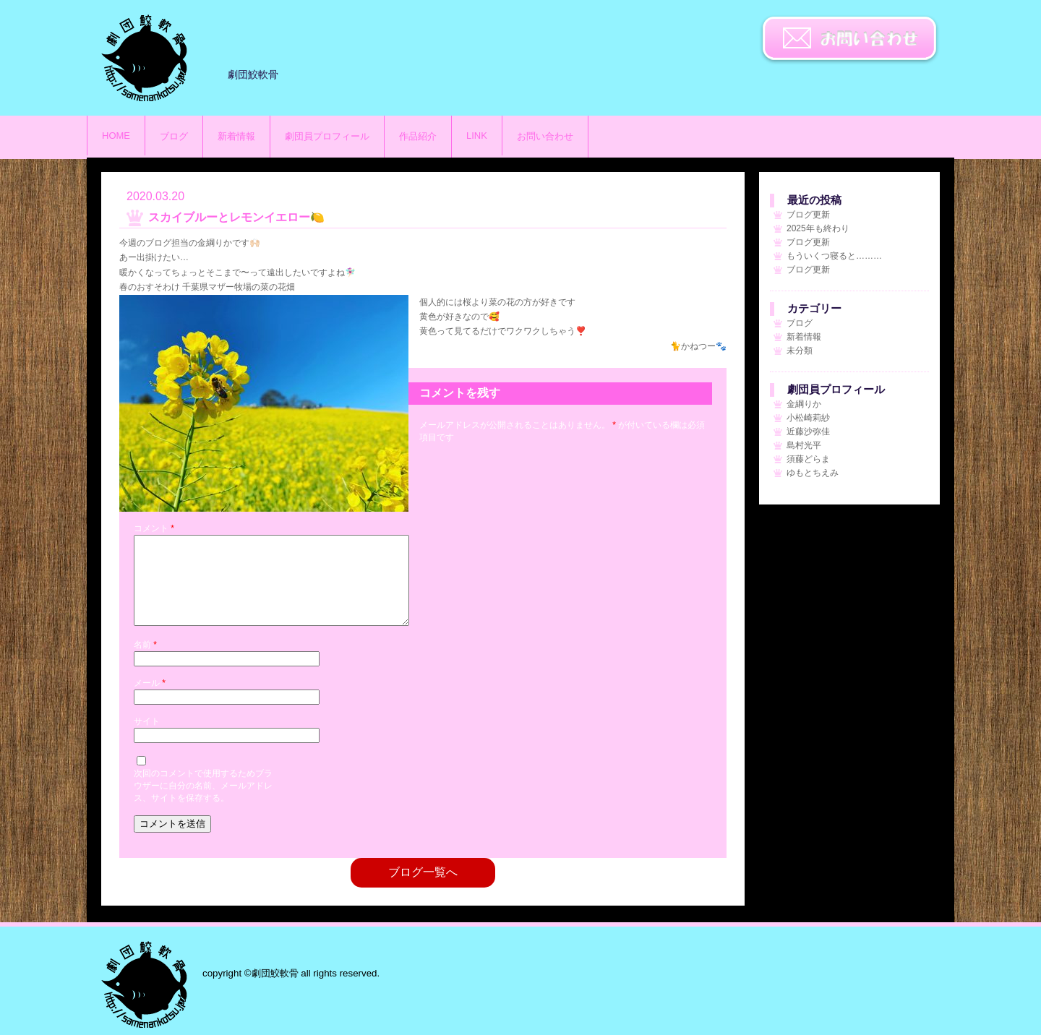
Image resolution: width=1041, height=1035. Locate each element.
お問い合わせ (849, 39)
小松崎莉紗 (808, 418)
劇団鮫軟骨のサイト (144, 57)
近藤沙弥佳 (808, 431)
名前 (145, 662)
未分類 (800, 350)
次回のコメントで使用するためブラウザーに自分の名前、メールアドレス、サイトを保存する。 (203, 803)
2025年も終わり (818, 228)
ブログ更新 (808, 215)
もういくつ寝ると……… (834, 256)
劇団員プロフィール (327, 136)
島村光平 (804, 445)
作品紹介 (418, 136)
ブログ (174, 136)
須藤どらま (808, 459)
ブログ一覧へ (423, 889)
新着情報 (236, 136)
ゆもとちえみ (813, 473)
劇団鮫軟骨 (144, 984)
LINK (476, 135)
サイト (147, 739)
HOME (116, 135)
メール (150, 700)
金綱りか (804, 404)
